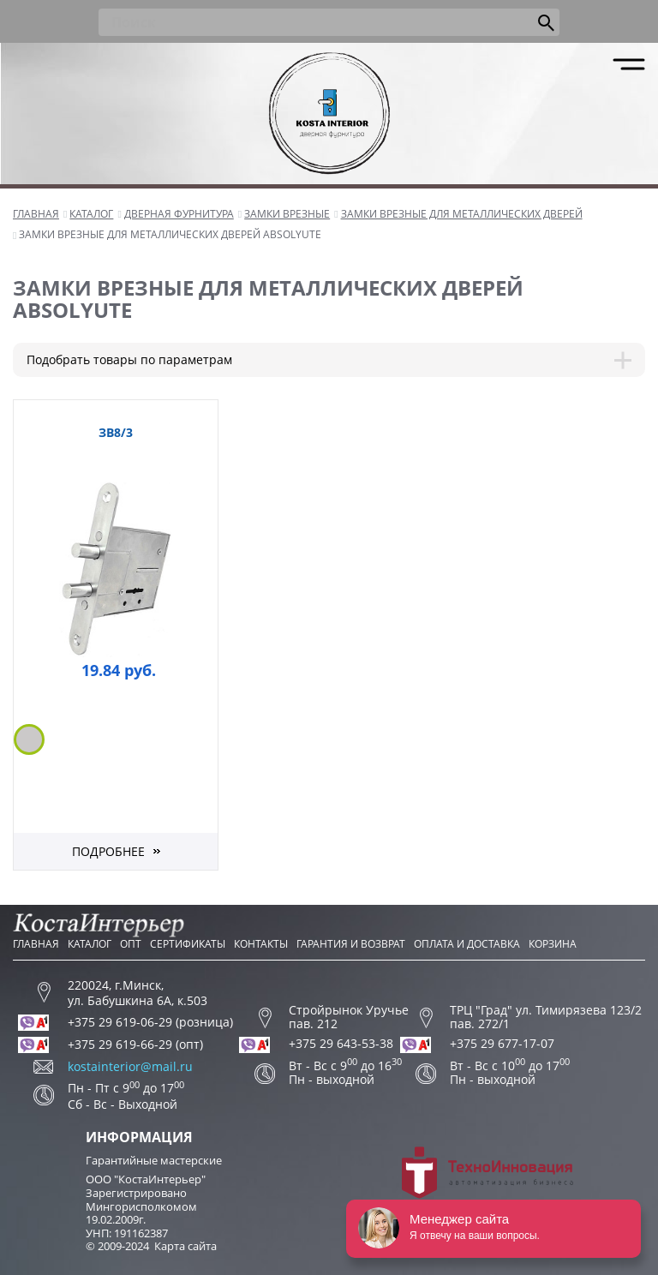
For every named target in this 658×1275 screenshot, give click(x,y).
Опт (130, 944)
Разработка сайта (487, 1180)
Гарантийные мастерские (154, 1160)
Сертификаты (187, 944)
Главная (36, 944)
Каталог (89, 944)
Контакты (261, 944)
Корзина (553, 944)
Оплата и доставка (467, 944)
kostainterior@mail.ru (130, 1066)
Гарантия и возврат (350, 944)
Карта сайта (185, 1246)
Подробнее (108, 851)
